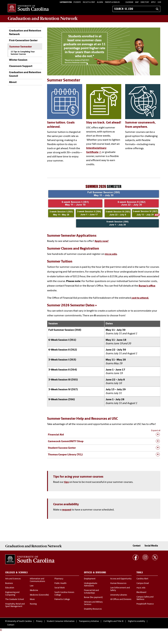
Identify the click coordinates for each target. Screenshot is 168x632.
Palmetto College (62, 599)
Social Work (59, 588)
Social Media (151, 546)
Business (9, 583)
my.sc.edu (111, 254)
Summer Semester (20, 46)
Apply (153, 2)
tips (66, 482)
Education (9, 588)
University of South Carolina (19, 621)
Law (31, 586)
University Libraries (118, 595)
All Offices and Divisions (120, 599)
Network (43, 18)
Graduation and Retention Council (25, 74)
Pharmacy (58, 579)
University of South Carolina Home (28, 8)
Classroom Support (20, 66)
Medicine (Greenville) (39, 595)
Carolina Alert (142, 579)
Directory (145, 2)
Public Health (60, 583)
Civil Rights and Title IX (113, 621)
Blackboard (141, 592)
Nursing (33, 604)
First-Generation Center (23, 40)
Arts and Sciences (13, 579)
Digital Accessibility (136, 621)
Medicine (34, 590)
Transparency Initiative (89, 621)
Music (32, 599)
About (13, 82)
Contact (136, 546)
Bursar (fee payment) (93, 597)
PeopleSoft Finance (145, 604)
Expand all (155, 430)
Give (159, 2)
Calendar (129, 2)
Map (137, 2)
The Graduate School (14, 599)
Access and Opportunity (120, 579)
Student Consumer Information (60, 621)
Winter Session (18, 60)
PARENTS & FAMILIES (112, 2)
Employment (89, 579)
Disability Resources (93, 609)
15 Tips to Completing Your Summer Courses (23, 53)
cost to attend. (140, 298)
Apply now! (101, 241)
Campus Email (142, 583)
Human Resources (118, 583)
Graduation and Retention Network (25, 32)
